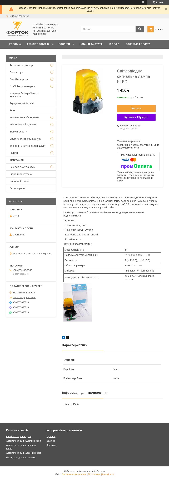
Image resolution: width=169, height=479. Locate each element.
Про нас (51, 53)
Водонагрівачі (18, 188)
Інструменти (17, 160)
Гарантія (15, 53)
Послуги (64, 44)
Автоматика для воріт (22, 65)
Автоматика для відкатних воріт (23, 441)
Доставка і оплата (137, 44)
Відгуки (114, 44)
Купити (136, 108)
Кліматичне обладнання (23, 124)
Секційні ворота (19, 79)
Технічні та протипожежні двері (27, 145)
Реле (12, 110)
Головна (15, 44)
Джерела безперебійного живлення (24, 95)
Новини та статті (91, 44)
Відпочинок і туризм (21, 174)
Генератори (16, 72)
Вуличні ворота (18, 131)
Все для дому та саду (22, 167)
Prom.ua (101, 471)
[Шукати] (140, 29)
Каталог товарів (38, 44)
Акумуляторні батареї (22, 103)
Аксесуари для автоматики (21, 457)
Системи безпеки (19, 181)
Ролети (14, 152)
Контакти (33, 53)
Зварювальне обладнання (24, 117)
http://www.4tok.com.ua (24, 292)
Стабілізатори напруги (22, 86)
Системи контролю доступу (25, 138)
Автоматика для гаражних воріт (23, 453)
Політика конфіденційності (101, 474)
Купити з (136, 117)
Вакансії (51, 441)
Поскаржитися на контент (74, 474)
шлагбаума (81, 201)
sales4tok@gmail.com (24, 297)
